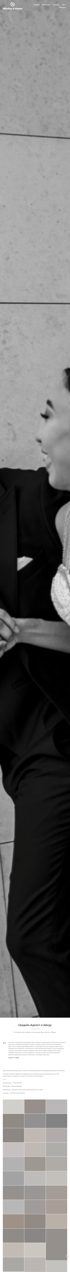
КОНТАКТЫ (62, 7)
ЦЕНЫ (64, 5)
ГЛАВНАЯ (36, 5)
